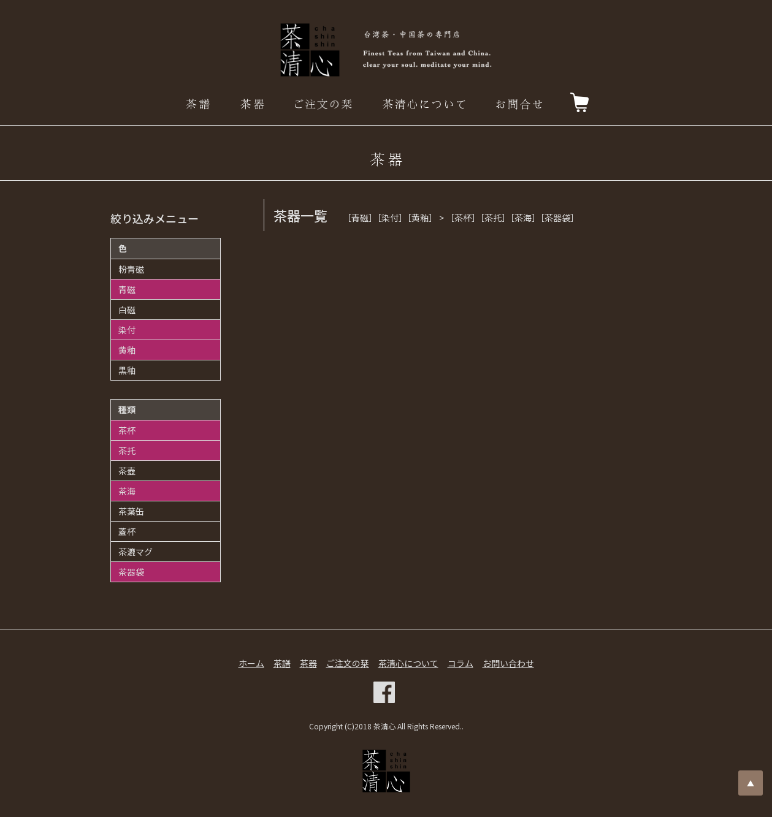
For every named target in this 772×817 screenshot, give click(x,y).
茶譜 (282, 663)
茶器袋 (131, 572)
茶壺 (127, 471)
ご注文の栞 (347, 663)
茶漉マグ (135, 551)
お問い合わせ (508, 663)
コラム (460, 663)
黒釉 (127, 370)
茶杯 (127, 430)
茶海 (127, 491)
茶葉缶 (131, 511)
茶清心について (408, 663)
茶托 (127, 450)
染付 (127, 330)
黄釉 (127, 350)
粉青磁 (131, 269)
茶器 (308, 663)
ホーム (251, 663)
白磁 (127, 309)
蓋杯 (127, 531)
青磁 (127, 289)
